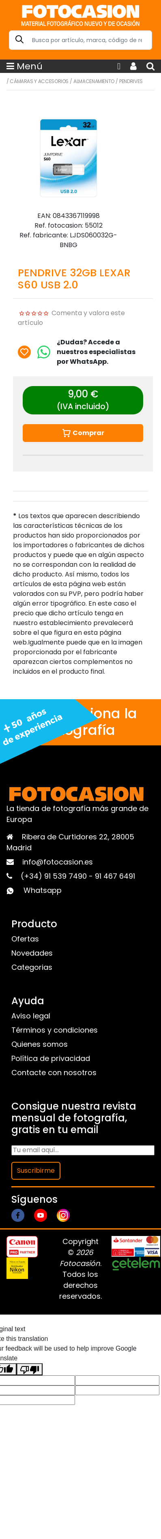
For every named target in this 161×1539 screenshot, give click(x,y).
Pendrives (131, 81)
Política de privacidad (50, 1058)
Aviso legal (30, 1016)
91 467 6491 (115, 876)
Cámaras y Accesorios (39, 81)
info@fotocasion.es (57, 862)
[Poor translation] (30, 1369)
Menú (24, 66)
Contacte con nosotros (54, 1072)
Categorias (31, 967)
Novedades (32, 953)
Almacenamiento (93, 81)
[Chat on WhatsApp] (43, 352)
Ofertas (25, 939)
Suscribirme (36, 1170)
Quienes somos (39, 1044)
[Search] (80, 40)
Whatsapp (43, 890)
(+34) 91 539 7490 (55, 876)
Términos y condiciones (54, 1030)
